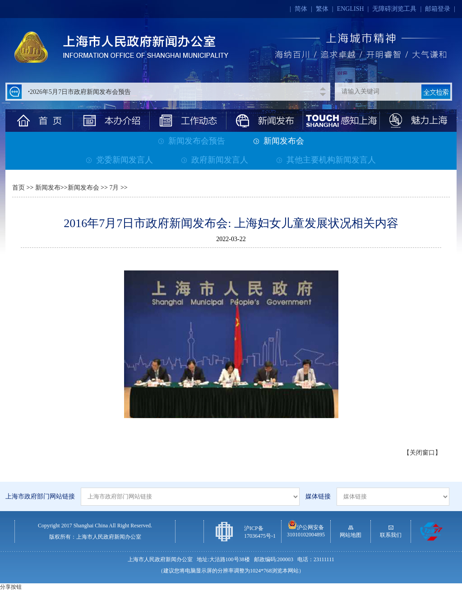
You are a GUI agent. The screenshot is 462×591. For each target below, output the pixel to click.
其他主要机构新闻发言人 (326, 159)
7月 (113, 187)
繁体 (322, 8)
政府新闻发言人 (214, 159)
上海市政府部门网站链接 (40, 496)
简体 (301, 8)
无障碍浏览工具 (394, 8)
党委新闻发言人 (119, 159)
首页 (18, 187)
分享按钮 (11, 587)
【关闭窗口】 (422, 452)
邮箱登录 (437, 8)
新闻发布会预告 (191, 140)
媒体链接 (318, 496)
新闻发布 (47, 187)
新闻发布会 (279, 140)
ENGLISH (350, 8)
